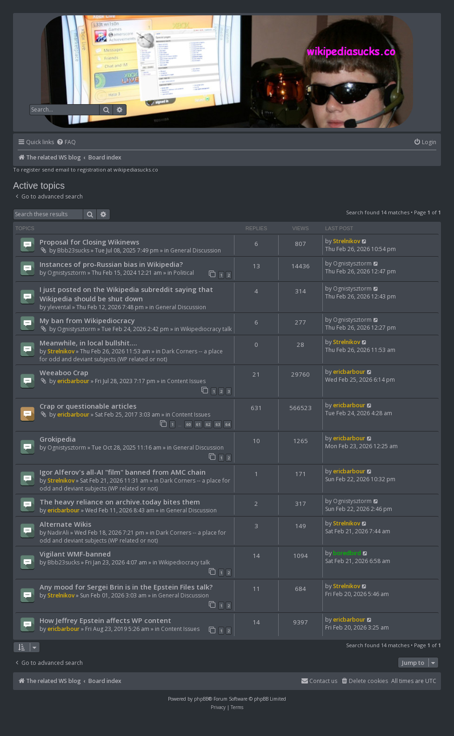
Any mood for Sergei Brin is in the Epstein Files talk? (126, 586)
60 (188, 424)
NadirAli (58, 533)
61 (198, 424)
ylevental (59, 307)
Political (184, 273)
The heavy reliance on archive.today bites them (120, 501)
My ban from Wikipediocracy (87, 320)
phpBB (201, 699)
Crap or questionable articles (88, 406)
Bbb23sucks (73, 250)
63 (217, 424)
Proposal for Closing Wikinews (89, 241)
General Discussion (195, 250)
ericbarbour (73, 381)
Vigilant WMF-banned (75, 553)
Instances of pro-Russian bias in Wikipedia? (111, 264)
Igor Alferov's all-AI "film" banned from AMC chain (123, 472)
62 (208, 424)
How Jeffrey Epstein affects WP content (105, 620)
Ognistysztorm (66, 273)
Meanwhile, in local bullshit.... (88, 342)
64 (227, 424)
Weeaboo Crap (64, 372)
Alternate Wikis (65, 524)
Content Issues (186, 381)
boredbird (347, 553)
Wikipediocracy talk (206, 329)
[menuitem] (66, 142)
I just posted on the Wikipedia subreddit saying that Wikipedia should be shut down (126, 294)
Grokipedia (58, 439)
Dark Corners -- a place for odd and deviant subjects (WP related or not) (131, 355)
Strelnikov (346, 241)
